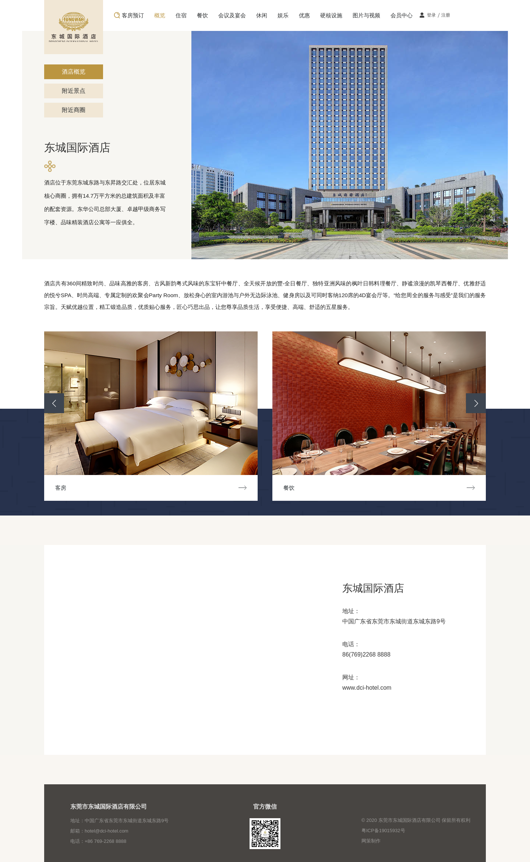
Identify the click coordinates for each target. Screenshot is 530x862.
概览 (159, 15)
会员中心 (402, 15)
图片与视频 (366, 15)
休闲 (261, 15)
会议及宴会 (232, 15)
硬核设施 (331, 15)
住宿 (181, 15)
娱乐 (283, 15)
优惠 (304, 15)
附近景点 (73, 91)
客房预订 (133, 15)
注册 (445, 15)
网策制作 (371, 840)
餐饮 (202, 15)
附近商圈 (73, 110)
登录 (431, 15)
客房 (66, 488)
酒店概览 (73, 71)
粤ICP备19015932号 (383, 830)
